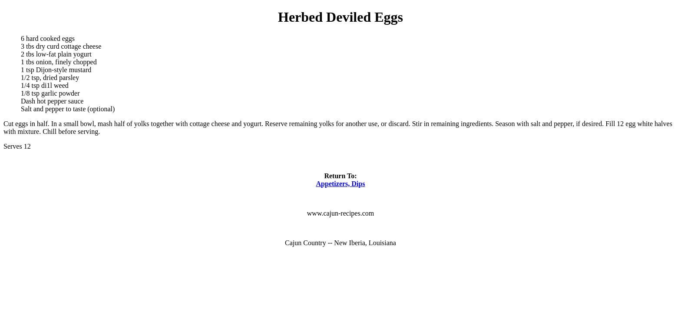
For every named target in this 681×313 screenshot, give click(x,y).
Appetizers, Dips (340, 183)
